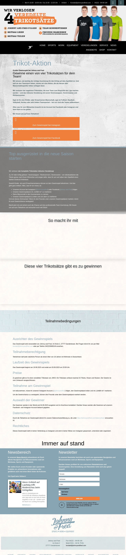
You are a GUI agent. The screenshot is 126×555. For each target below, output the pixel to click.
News (99, 45)
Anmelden (79, 492)
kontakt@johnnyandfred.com (23, 342)
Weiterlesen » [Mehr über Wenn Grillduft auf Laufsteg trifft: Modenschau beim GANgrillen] (26, 501)
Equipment (69, 45)
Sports (53, 45)
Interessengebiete (64, 482)
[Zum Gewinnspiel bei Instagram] (16, 117)
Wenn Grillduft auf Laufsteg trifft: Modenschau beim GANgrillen (30, 482)
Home (46, 45)
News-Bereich (21, 453)
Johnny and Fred (65, 187)
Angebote (106, 45)
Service (91, 45)
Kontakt (113, 49)
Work (60, 45)
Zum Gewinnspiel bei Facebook (46, 135)
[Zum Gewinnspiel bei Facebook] (16, 129)
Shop (114, 45)
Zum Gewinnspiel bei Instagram (46, 122)
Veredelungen (81, 45)
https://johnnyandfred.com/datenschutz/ (90, 414)
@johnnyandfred (41, 187)
